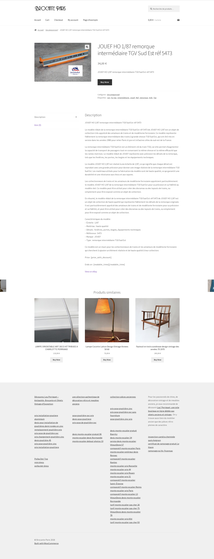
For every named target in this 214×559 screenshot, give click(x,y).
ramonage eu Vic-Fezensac (160, 450)
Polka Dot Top (41, 458)
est (108, 98)
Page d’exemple (90, 20)
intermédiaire (123, 98)
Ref (137, 98)
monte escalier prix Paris (121, 490)
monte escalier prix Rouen (122, 473)
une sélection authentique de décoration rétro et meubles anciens (85, 400)
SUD (150, 98)
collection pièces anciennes (123, 396)
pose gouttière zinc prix (121, 419)
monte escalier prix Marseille (123, 466)
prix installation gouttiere (46, 447)
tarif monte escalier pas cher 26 (125, 504)
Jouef (132, 98)
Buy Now (105, 82)
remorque (144, 98)
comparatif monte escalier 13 (124, 494)
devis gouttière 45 (42, 440)
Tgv (155, 98)
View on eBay (91, 271)
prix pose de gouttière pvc (46, 433)
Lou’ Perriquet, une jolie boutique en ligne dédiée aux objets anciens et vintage (163, 411)
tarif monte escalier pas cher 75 (125, 508)
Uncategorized (52, 30)
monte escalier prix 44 (120, 469)
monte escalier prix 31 (120, 476)
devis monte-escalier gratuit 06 (87, 434)
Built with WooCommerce (46, 543)
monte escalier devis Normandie (87, 437)
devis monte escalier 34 (121, 437)
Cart (47, 20)
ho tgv (114, 98)
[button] (87, 47)
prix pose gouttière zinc (45, 443)
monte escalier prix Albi (121, 518)
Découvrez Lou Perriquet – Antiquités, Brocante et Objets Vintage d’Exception (48, 400)
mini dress (39, 462)
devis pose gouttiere (81, 419)
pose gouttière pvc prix (83, 415)
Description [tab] (39, 117)
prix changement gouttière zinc (49, 436)
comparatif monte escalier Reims (126, 487)
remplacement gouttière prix (48, 429)
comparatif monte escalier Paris (125, 448)
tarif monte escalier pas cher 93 (125, 522)
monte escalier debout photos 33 (87, 441)
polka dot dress (41, 466)
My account (73, 20)
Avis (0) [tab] (37, 125)
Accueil (37, 20)
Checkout (58, 20)
